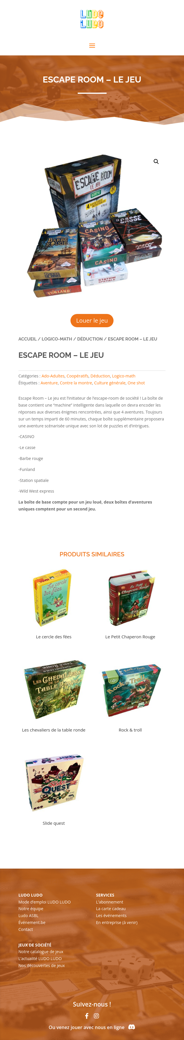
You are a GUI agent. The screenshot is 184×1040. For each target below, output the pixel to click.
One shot (136, 383)
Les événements (111, 915)
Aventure (48, 383)
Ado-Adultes (53, 376)
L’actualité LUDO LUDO (40, 958)
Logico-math (57, 339)
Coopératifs (78, 376)
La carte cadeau (111, 908)
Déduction (90, 339)
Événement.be (32, 922)
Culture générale (110, 383)
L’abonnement (109, 902)
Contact (25, 929)
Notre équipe (30, 908)
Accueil (27, 339)
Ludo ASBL (28, 915)
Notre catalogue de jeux (40, 951)
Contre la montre (76, 383)
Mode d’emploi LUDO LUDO (44, 902)
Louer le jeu (92, 320)
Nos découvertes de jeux (41, 965)
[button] (156, 161)
